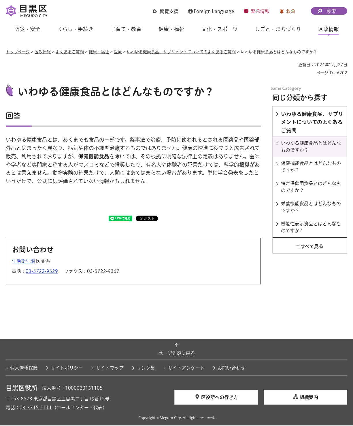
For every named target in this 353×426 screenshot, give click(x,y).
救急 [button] (290, 11)
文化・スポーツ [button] (219, 29)
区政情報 (43, 52)
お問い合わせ (231, 368)
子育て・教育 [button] (125, 29)
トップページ (18, 52)
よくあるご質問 (70, 52)
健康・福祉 (99, 52)
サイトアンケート (186, 368)
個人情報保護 (24, 368)
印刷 (291, 64)
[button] (166, 11)
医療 (118, 52)
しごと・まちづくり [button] (278, 29)
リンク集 (146, 368)
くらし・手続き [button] (75, 29)
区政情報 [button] (328, 29)
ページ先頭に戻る (176, 354)
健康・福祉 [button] (171, 29)
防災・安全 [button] (27, 29)
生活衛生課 (23, 261)
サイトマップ (110, 368)
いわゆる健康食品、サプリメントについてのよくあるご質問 (181, 52)
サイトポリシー (67, 368)
